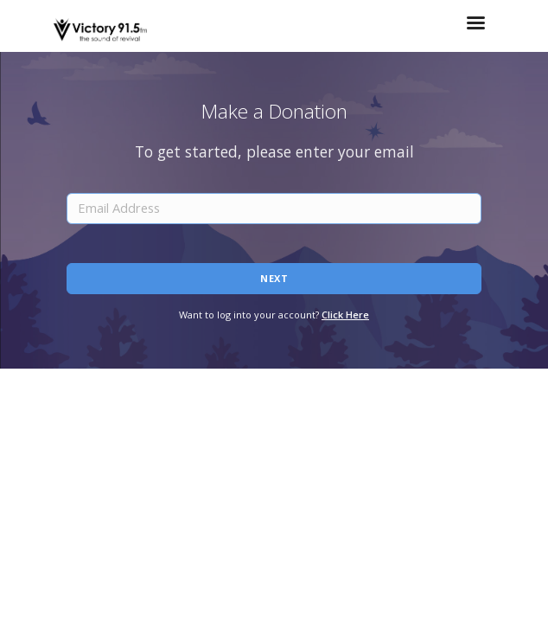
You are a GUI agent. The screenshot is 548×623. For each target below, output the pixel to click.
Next (274, 278)
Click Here (345, 314)
